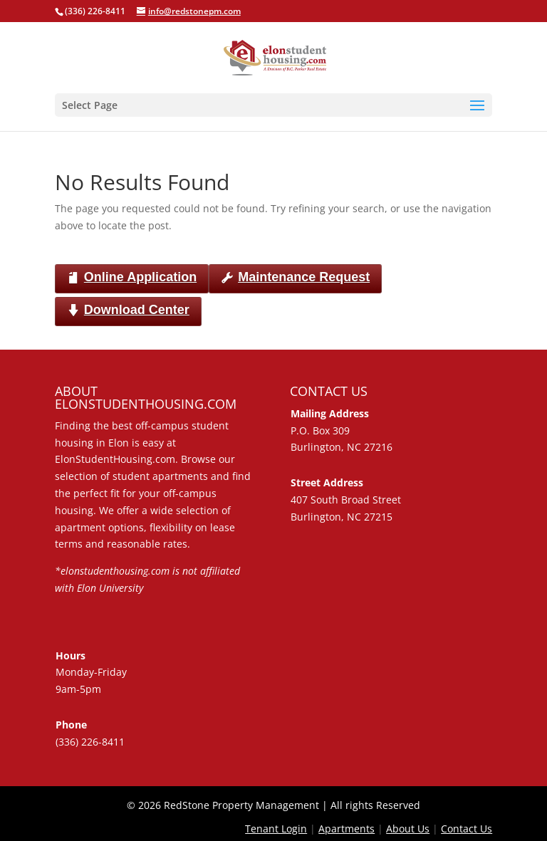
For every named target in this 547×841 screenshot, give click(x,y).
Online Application (132, 278)
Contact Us (466, 828)
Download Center (128, 311)
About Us (407, 828)
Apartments (346, 828)
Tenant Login (276, 828)
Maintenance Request (295, 278)
